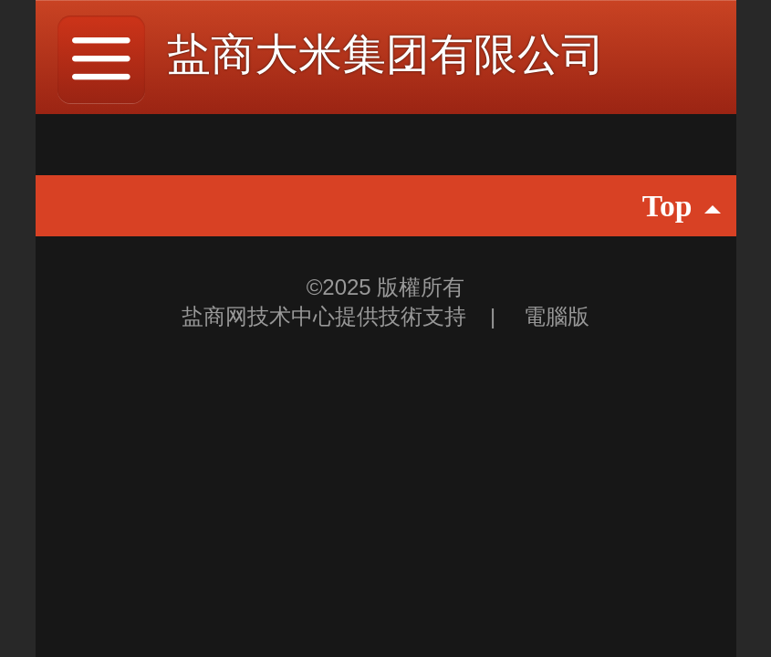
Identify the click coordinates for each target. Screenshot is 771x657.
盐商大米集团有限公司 (386, 54)
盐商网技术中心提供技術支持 (327, 316)
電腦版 (556, 316)
